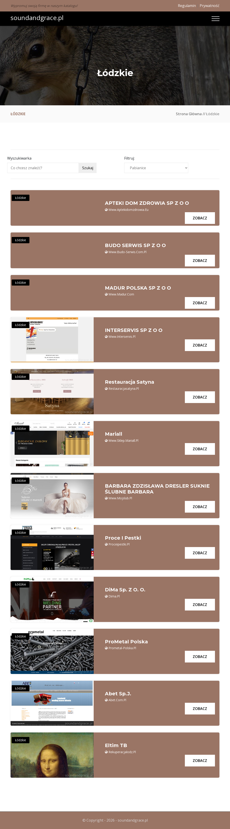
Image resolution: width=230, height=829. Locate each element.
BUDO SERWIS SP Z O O (136, 245)
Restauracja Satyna (130, 382)
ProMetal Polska (126, 642)
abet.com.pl (117, 700)
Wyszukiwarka (19, 158)
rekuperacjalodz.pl (122, 752)
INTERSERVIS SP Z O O (134, 330)
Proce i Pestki (123, 538)
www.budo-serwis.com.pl (127, 252)
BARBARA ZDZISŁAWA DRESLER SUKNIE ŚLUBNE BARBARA (158, 489)
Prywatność (209, 5)
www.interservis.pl (121, 336)
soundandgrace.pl (37, 17)
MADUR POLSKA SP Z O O (138, 288)
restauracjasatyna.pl (123, 388)
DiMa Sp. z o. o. (125, 590)
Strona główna (189, 113)
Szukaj (87, 167)
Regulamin (187, 5)
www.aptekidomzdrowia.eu (128, 209)
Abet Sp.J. (118, 694)
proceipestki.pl (119, 544)
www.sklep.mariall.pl (123, 440)
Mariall (114, 434)
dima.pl (114, 596)
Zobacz (200, 218)
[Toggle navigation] (215, 18)
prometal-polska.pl (122, 648)
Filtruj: (129, 158)
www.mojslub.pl (120, 498)
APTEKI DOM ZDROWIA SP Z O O (147, 203)
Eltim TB (116, 745)
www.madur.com (121, 294)
